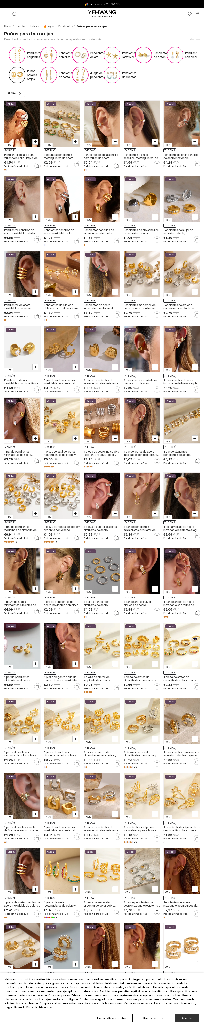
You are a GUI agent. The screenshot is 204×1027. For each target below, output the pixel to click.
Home (8, 26)
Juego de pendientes (97, 75)
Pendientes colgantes (34, 55)
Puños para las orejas (32, 75)
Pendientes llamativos (129, 55)
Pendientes (65, 26)
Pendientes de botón (161, 55)
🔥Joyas (49, 26)
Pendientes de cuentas (129, 75)
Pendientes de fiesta (66, 75)
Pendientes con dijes (66, 55)
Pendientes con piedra (192, 55)
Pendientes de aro (97, 55)
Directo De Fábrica (27, 26)
